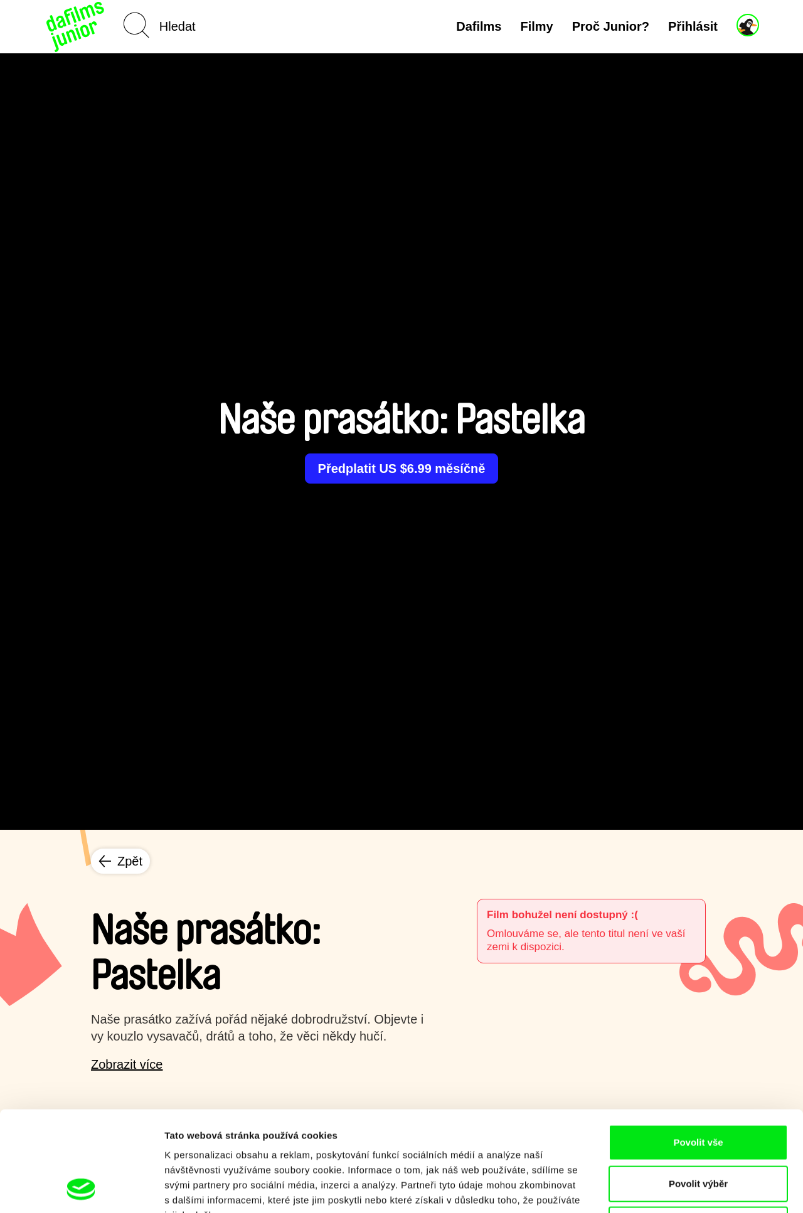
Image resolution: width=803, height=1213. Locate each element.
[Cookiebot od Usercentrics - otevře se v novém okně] (81, 1188)
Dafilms (478, 26)
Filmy (536, 26)
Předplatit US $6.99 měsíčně (402, 468)
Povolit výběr (698, 1089)
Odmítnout (698, 1130)
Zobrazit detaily (663, 1188)
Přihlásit (693, 26)
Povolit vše (698, 1048)
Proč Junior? (610, 26)
